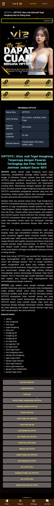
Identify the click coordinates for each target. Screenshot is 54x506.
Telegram (20, 502)
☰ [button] (3, 4)
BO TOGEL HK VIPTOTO (27, 437)
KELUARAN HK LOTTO (27, 461)
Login (44, 3)
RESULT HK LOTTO (27, 449)
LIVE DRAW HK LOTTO (27, 431)
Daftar (33, 3)
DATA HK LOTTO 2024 (27, 443)
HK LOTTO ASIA (27, 479)
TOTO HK (27, 394)
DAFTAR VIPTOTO (27, 382)
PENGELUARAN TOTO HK (27, 406)
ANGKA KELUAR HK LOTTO (27, 485)
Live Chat (47, 502)
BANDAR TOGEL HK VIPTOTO (27, 473)
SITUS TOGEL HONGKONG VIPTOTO (27, 400)
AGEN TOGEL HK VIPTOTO (27, 455)
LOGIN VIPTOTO (27, 388)
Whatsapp (34, 502)
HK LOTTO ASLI (27, 467)
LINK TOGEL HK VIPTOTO (27, 419)
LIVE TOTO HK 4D (27, 425)
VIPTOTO (8, 12)
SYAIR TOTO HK (27, 413)
